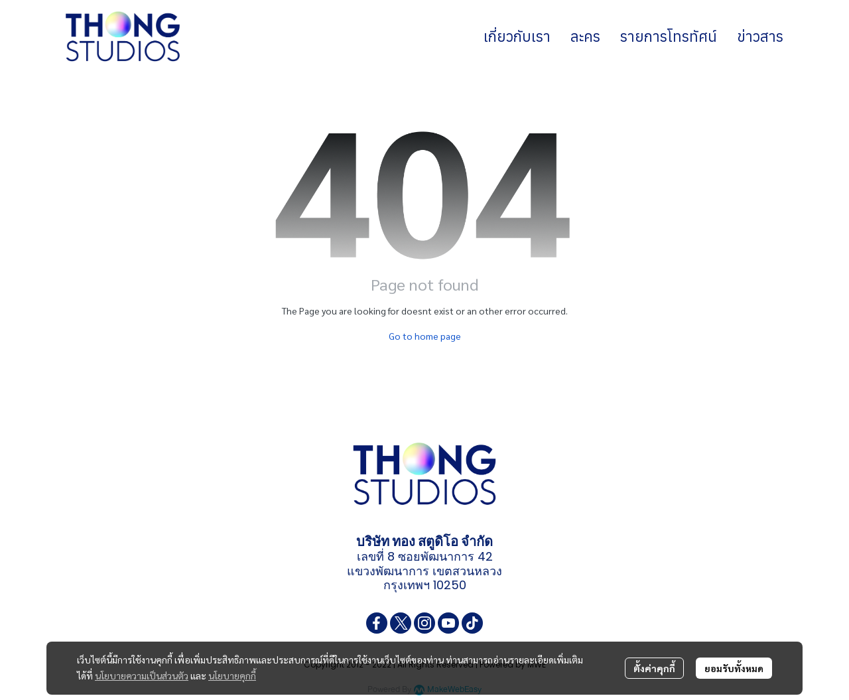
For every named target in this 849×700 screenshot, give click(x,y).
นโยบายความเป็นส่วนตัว (141, 675)
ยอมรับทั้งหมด (733, 668)
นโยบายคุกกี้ (232, 675)
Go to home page (425, 336)
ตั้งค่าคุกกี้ (654, 668)
